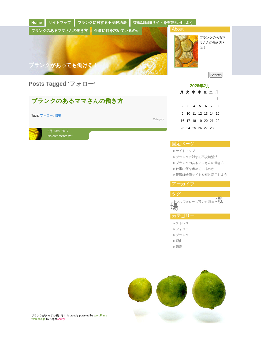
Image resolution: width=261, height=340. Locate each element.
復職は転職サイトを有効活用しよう (163, 22)
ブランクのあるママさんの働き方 (77, 101)
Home (36, 22)
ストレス (182, 223)
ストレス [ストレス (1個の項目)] (176, 201)
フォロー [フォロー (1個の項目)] (189, 201)
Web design (38, 318)
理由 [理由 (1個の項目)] (211, 201)
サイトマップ (60, 22)
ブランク (182, 235)
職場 (58, 115)
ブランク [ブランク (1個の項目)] (202, 201)
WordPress (100, 315)
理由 (179, 241)
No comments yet (59, 136)
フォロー (46, 115)
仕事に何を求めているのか (195, 169)
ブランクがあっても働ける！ (63, 65)
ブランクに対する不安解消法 (102, 22)
